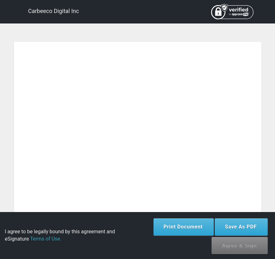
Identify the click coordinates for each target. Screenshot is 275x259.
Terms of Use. (46, 239)
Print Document (183, 227)
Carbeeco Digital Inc (53, 11)
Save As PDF (241, 227)
